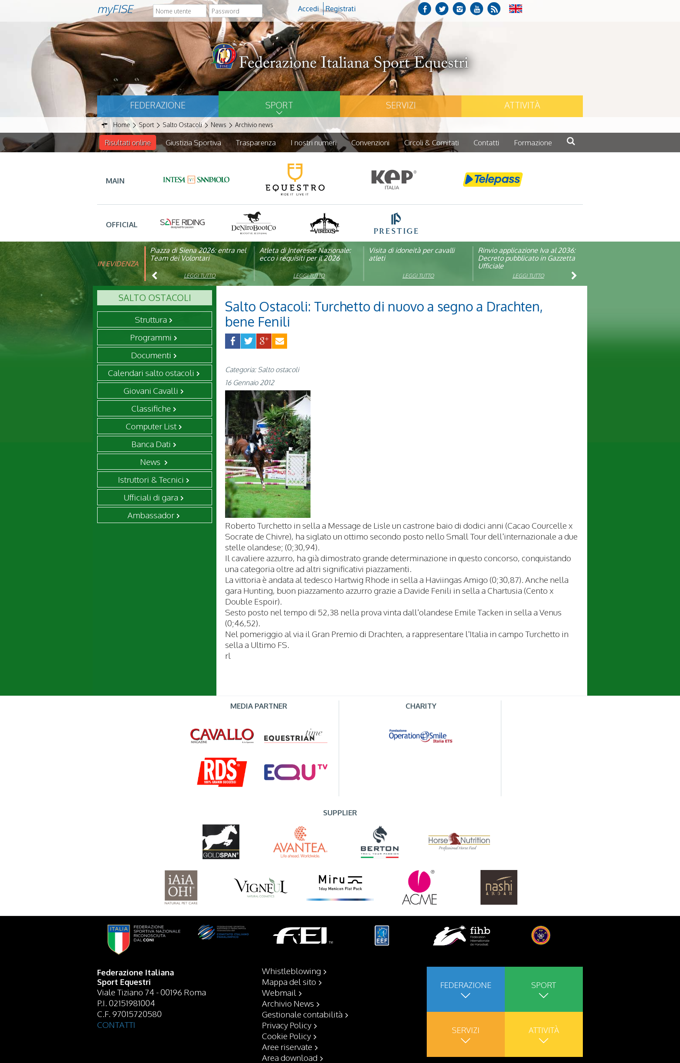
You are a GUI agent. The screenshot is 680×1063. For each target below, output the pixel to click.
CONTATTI (116, 1024)
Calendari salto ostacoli (151, 372)
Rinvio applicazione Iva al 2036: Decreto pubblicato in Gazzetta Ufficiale (526, 258)
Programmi (151, 337)
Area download (289, 1057)
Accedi (308, 8)
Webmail (279, 992)
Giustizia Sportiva (193, 142)
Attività (522, 105)
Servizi (401, 105)
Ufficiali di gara (151, 497)
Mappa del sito (289, 981)
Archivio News (288, 1003)
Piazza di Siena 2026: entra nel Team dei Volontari (198, 254)
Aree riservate (287, 1046)
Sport (279, 105)
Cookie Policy (286, 1035)
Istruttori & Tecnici (151, 479)
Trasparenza (256, 142)
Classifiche (151, 408)
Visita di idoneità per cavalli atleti (411, 254)
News (151, 461)
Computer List (151, 426)
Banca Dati (151, 443)
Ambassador (151, 515)
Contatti (486, 142)
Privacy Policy (286, 1025)
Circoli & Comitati (431, 142)
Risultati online (128, 142)
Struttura (151, 319)
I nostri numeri (314, 142)
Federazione (158, 105)
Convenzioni (370, 142)
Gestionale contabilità (302, 1014)
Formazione (533, 142)
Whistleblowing (291, 970)
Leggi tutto (200, 275)
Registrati (341, 8)
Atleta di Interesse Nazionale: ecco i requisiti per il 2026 (305, 254)
